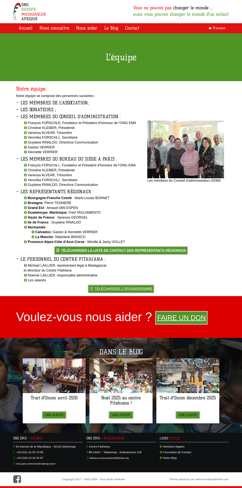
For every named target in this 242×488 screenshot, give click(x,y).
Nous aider (86, 28)
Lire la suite (54, 415)
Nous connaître (54, 28)
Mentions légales (174, 446)
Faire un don (185, 317)
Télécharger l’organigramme (123, 289)
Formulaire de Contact (177, 452)
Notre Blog (170, 457)
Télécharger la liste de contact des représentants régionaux (123, 250)
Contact (132, 28)
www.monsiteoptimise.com (212, 479)
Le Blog (111, 28)
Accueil (26, 28)
